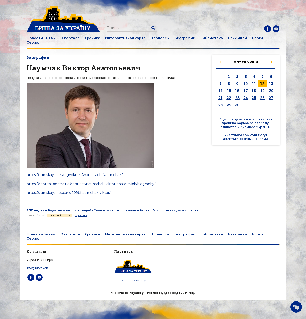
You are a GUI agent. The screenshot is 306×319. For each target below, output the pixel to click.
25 (254, 97)
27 (271, 97)
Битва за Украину (133, 280)
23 (237, 97)
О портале (70, 38)
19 (262, 90)
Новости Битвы (41, 38)
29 (229, 104)
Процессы (160, 38)
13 (271, 83)
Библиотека (211, 38)
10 (246, 83)
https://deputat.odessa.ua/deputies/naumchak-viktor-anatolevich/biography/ (91, 184)
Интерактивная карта (125, 38)
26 (262, 97)
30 (237, 104)
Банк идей (237, 38)
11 (254, 83)
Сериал (33, 43)
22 (228, 97)
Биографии (184, 38)
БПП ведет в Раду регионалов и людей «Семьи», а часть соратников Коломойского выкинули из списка (112, 210)
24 (245, 97)
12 (262, 83)
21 (220, 97)
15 (229, 90)
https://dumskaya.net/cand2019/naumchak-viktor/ (68, 193)
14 (220, 90)
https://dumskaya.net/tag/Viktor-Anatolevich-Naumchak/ (75, 175)
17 (246, 90)
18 (254, 90)
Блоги (257, 38)
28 (220, 104)
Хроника (92, 38)
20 (271, 90)
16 (237, 90)
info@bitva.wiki (38, 268)
